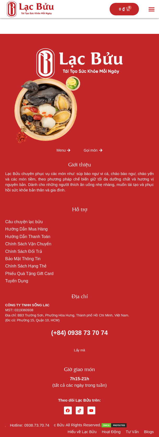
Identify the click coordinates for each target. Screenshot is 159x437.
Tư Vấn (132, 431)
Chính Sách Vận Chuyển (28, 244)
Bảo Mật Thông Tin (22, 259)
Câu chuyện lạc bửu (24, 222)
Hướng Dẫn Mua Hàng (26, 229)
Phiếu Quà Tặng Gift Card (29, 273)
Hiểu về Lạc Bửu (82, 431)
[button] (152, 9)
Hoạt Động (111, 431)
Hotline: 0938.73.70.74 (29, 425)
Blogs (149, 431)
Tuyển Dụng (16, 281)
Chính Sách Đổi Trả (23, 251)
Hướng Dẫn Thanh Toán (27, 236)
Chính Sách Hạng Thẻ (25, 266)
